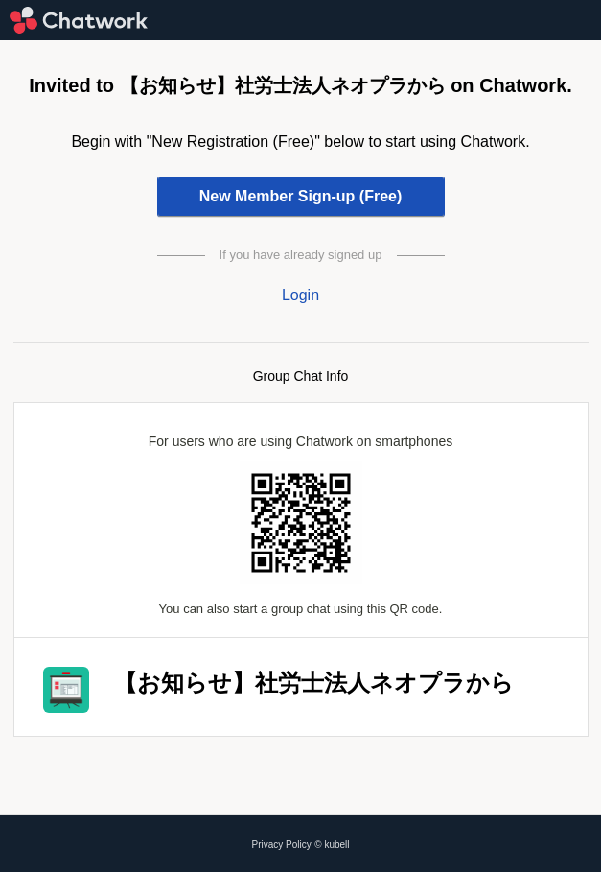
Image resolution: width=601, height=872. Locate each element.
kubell (336, 844)
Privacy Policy (282, 844)
